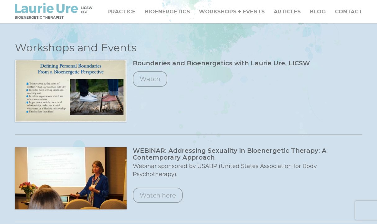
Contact (348, 11)
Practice (121, 11)
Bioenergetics (167, 11)
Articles (287, 11)
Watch (150, 79)
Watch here (158, 195)
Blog (318, 11)
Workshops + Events (232, 11)
